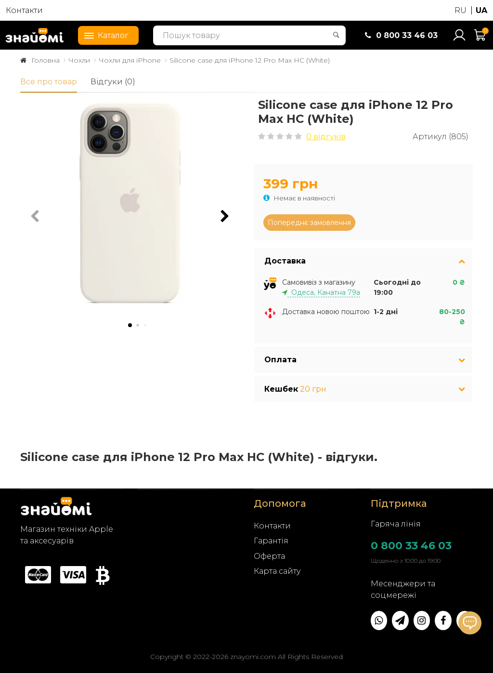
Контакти (24, 10)
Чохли (79, 60)
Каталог (103, 34)
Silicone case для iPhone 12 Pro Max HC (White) (249, 60)
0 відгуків (326, 136)
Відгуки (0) (113, 81)
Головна (45, 60)
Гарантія (271, 540)
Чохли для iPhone (130, 60)
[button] (225, 216)
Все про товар (48, 81)
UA (481, 10)
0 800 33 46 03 (411, 545)
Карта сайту (277, 571)
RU (460, 10)
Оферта (269, 556)
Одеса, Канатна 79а (323, 292)
